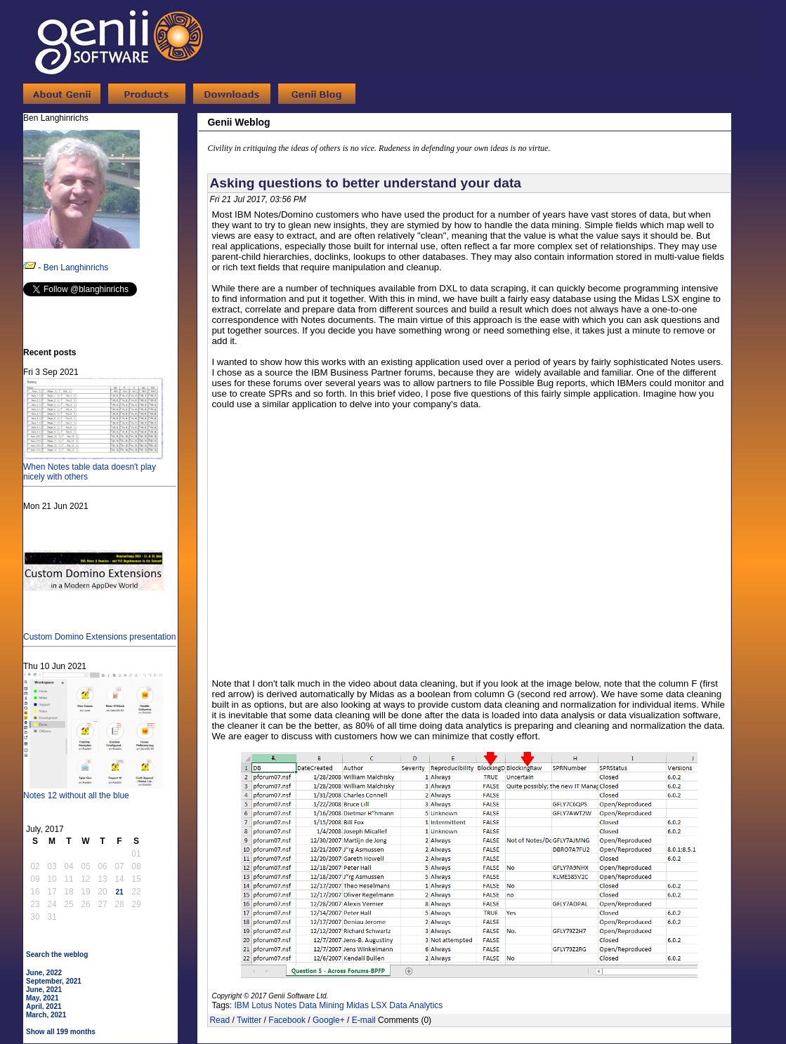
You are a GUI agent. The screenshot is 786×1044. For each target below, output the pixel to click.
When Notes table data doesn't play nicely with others (93, 467)
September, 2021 (53, 981)
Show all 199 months (61, 1032)
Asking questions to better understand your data (365, 183)
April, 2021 (44, 1006)
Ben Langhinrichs (76, 267)
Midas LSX (366, 1005)
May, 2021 (42, 998)
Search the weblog (57, 954)
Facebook (287, 1020)
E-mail (364, 1020)
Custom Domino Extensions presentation (99, 632)
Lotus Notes (273, 1005)
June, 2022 (44, 973)
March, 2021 (46, 1015)
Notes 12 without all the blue (93, 790)
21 (119, 892)
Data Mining (321, 1005)
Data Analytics (416, 1005)
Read (219, 1020)
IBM (241, 1005)
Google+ (329, 1020)
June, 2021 (44, 989)
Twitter (249, 1020)
